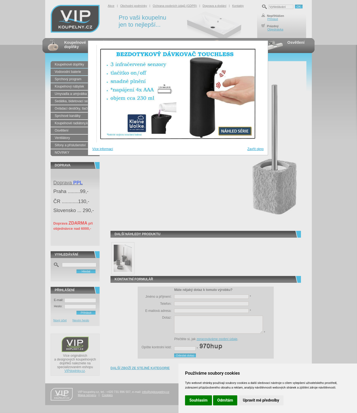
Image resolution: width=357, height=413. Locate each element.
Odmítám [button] (225, 400)
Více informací (102, 149)
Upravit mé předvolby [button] (261, 400)
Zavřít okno (255, 149)
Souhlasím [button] (198, 400)
